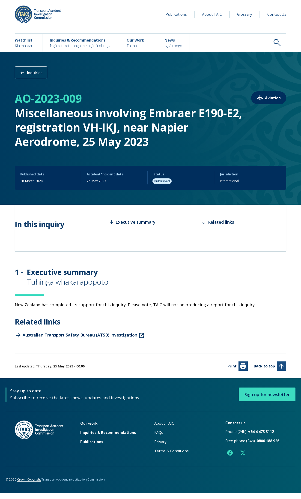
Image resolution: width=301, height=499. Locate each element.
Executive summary (132, 228)
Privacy (160, 447)
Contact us (235, 428)
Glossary (244, 14)
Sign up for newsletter (267, 400)
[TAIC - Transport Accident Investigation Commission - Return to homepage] (38, 14)
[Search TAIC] (238, 42)
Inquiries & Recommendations (108, 438)
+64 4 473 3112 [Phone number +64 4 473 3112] (261, 437)
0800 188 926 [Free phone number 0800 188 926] (268, 446)
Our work (89, 429)
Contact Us (276, 14)
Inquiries (31, 72)
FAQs (158, 438)
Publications (176, 14)
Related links (218, 228)
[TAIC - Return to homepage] (41, 445)
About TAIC (212, 14)
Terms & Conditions (171, 457)
